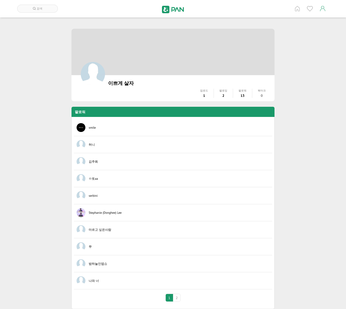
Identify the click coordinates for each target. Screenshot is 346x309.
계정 (322, 8)
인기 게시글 (310, 8)
